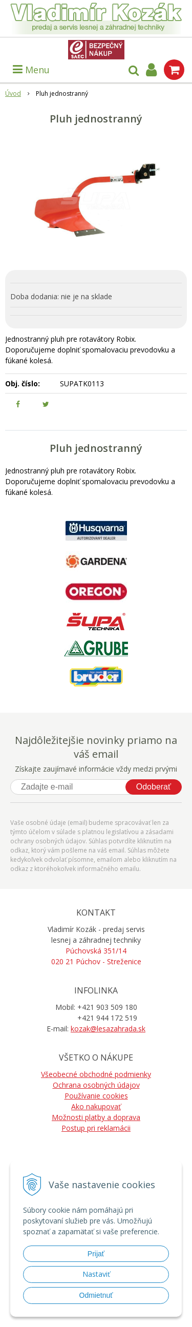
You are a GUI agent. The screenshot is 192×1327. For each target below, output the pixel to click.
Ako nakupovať (96, 1106)
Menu (31, 70)
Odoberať (153, 786)
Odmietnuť (96, 1295)
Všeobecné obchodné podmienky (96, 1074)
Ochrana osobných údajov (96, 1085)
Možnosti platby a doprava (96, 1117)
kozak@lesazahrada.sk (108, 1028)
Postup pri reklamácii (96, 1128)
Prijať (96, 1254)
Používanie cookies (96, 1096)
